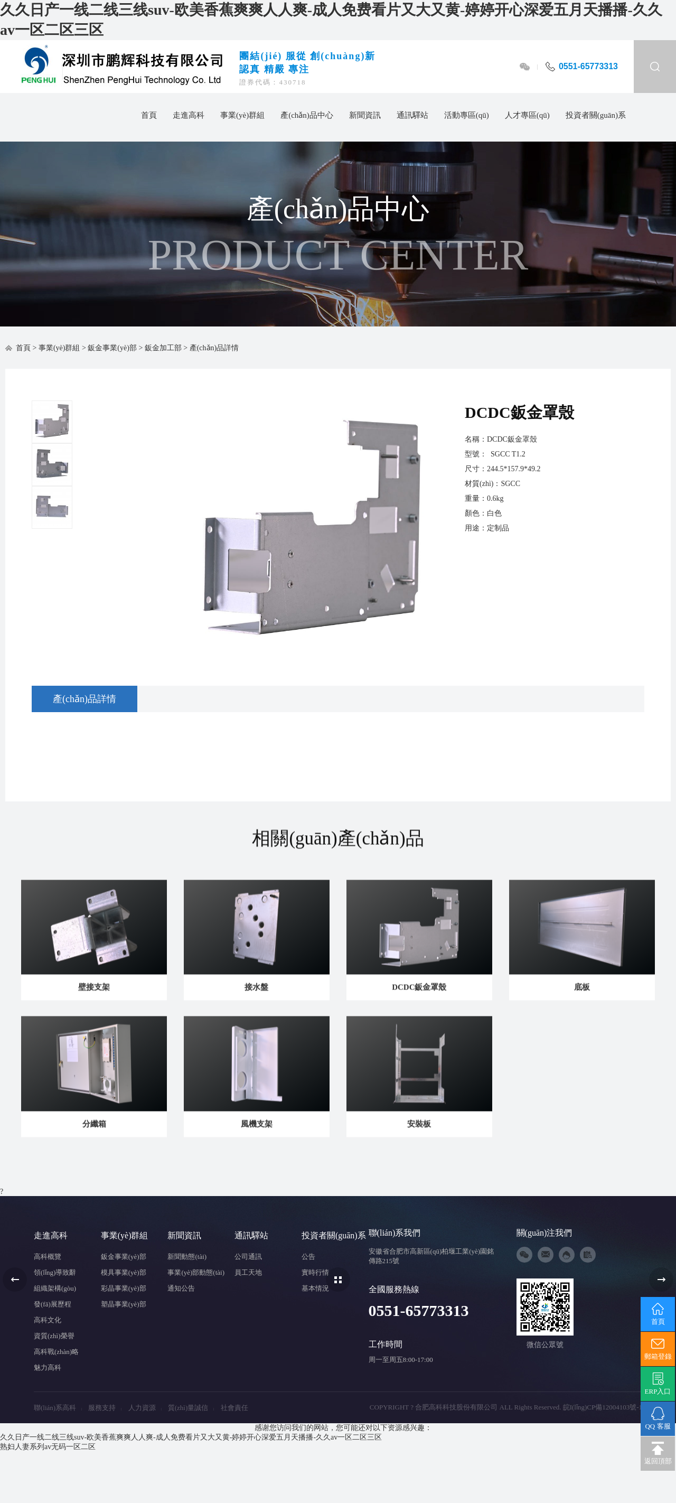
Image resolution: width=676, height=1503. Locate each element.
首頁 (149, 115)
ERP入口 (658, 1383)
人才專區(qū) (527, 115)
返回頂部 (658, 1453)
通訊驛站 (412, 115)
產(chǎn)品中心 (306, 115)
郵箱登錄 (658, 1348)
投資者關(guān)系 (596, 115)
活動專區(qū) (466, 115)
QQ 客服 (658, 1418)
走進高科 (188, 115)
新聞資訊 (365, 115)
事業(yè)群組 (242, 115)
